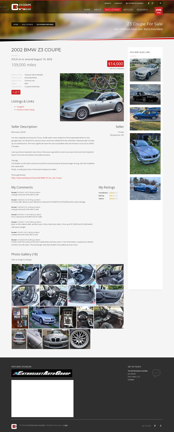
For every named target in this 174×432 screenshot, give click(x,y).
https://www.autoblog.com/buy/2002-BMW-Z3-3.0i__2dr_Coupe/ (36, 178)
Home (87, 9)
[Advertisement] (145, 247)
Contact (131, 379)
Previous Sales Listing (25, 109)
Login (66, 425)
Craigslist (20, 107)
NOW (159, 11)
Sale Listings (112, 9)
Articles (128, 9)
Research (142, 9)
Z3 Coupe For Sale (45, 24)
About (97, 9)
